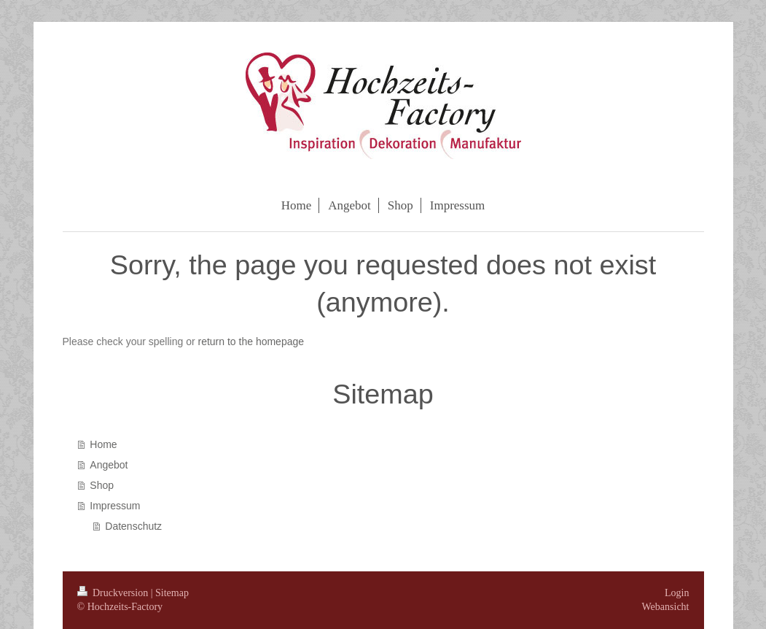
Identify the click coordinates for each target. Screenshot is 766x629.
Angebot (109, 465)
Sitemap (172, 592)
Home (103, 444)
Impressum (115, 506)
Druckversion (114, 592)
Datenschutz (133, 526)
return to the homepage (251, 341)
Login (677, 592)
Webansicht (665, 606)
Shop (102, 485)
